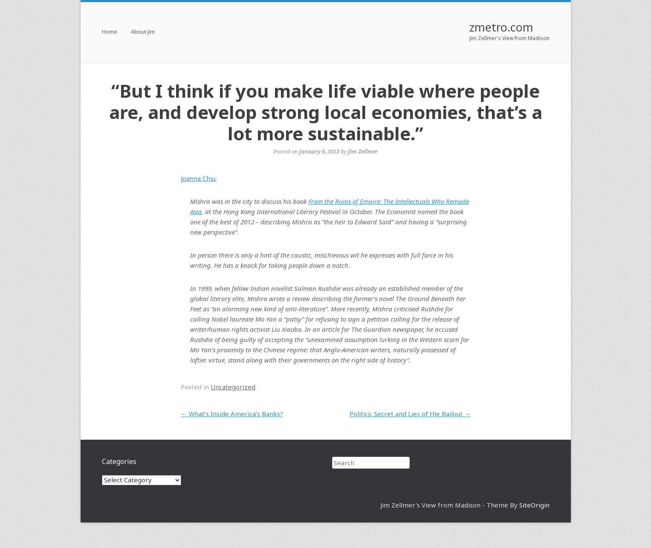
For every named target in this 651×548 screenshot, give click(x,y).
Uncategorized (233, 387)
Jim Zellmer (363, 151)
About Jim (143, 32)
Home (109, 32)
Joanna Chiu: (199, 178)
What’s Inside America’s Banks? (232, 413)
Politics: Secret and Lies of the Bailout (410, 413)
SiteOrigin (534, 505)
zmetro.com (501, 27)
